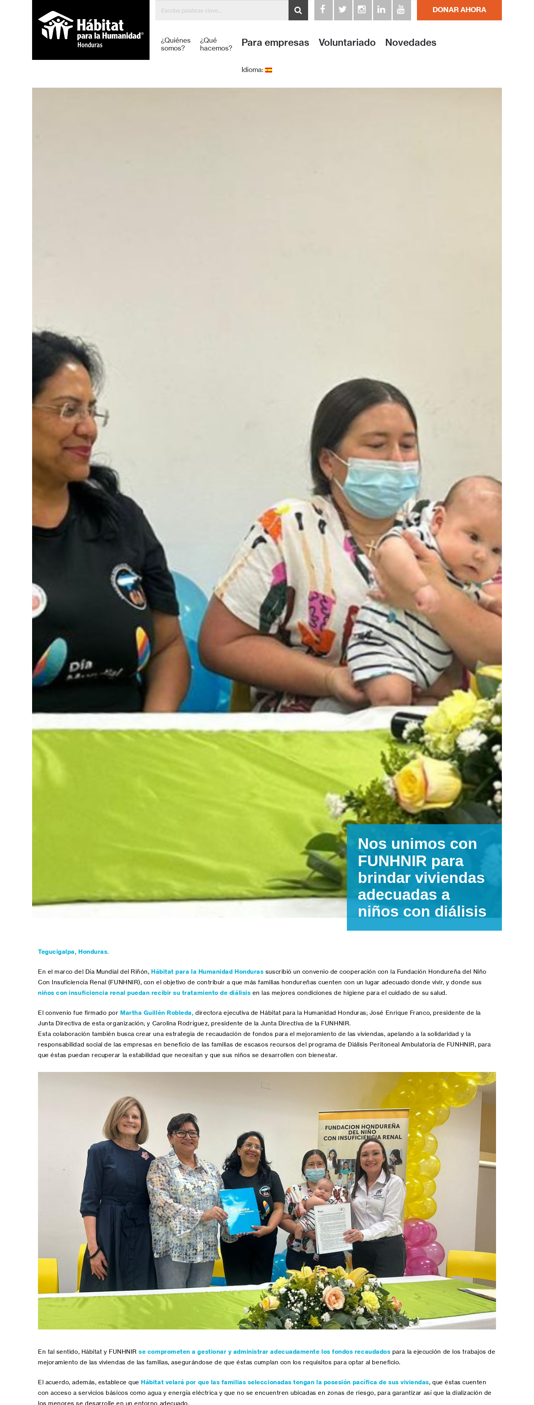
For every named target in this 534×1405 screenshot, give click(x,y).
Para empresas (275, 42)
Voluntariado (347, 42)
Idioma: (257, 70)
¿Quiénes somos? (176, 44)
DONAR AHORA (459, 9)
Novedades (411, 42)
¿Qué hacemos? (216, 44)
